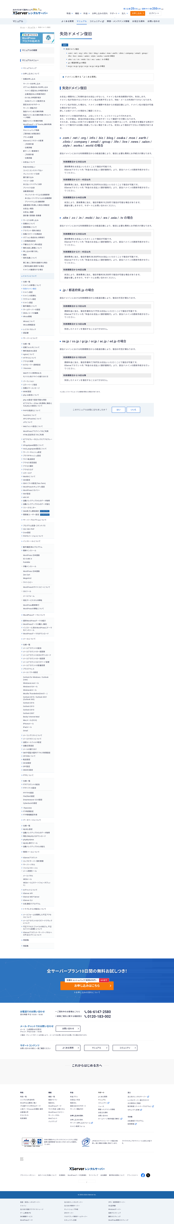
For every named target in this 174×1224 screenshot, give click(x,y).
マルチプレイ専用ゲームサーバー (75, 1216)
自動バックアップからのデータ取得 (36, 501)
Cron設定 (27, 533)
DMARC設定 (28, 770)
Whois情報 (27, 317)
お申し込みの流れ (100, 13)
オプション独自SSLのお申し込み (35, 87)
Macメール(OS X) (30, 720)
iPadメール (27, 727)
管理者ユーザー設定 (36, 515)
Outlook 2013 (28, 706)
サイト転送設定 (29, 459)
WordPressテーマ (26, 1220)
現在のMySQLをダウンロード (34, 836)
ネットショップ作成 (71, 1209)
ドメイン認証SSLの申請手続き (36, 91)
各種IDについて (29, 224)
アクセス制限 (28, 361)
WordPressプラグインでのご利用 (36, 431)
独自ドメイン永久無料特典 (33, 111)
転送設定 (26, 760)
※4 (162, 9)
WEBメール (27, 879)
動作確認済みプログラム (32, 547)
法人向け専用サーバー (72, 1206)
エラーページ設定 (30, 385)
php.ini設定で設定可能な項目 (35, 400)
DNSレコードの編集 (30, 313)
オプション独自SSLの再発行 (34, 237)
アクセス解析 (28, 466)
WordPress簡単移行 (31, 605)
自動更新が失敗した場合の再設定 (36, 205)
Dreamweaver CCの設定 (32, 800)
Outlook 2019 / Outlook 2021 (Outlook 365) (35, 698)
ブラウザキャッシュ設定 (32, 456)
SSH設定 (26, 480)
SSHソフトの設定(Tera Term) (34, 483)
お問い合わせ (154, 21)
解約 (25, 255)
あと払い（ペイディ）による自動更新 (38, 198)
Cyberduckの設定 (30, 803)
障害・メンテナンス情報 (118, 21)
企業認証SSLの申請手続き (35, 94)
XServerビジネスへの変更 (33, 141)
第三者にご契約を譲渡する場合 (35, 263)
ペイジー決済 (28, 181)
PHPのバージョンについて (33, 536)
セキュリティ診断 (70, 1220)
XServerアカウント (30, 858)
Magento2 (27, 578)
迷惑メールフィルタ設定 (32, 742)
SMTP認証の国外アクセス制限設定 (36, 753)
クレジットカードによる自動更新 (37, 195)
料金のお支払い (29, 167)
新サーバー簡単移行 (31, 151)
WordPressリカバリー (31, 490)
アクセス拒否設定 (30, 463)
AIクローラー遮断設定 (32, 365)
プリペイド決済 (29, 188)
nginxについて (28, 354)
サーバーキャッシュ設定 (32, 452)
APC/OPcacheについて (32, 419)
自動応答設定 (28, 746)
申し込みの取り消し (30, 251)
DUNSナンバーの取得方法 (35, 101)
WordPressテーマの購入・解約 (35, 624)
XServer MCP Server (31, 897)
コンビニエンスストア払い (33, 170)
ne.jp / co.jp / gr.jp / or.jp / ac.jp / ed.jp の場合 (86, 66)
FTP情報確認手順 (30, 815)
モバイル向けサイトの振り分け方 (35, 377)
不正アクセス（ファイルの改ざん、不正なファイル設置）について (37, 928)
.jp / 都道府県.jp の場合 (77, 63)
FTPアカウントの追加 (31, 784)
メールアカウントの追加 (32, 648)
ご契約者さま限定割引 (31, 134)
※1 (41, 10)
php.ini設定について (31, 395)
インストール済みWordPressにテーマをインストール (37, 629)
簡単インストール (29, 551)
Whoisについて (29, 321)
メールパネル (28, 876)
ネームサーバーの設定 (31, 310)
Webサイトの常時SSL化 (32, 373)
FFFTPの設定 (28, 793)
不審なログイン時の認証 (32, 244)
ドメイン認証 (28, 303)
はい (118, 410)
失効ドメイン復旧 (29, 289)
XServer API (28, 893)
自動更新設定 (28, 191)
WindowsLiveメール (31, 683)
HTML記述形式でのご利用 (33, 435)
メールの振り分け (30, 749)
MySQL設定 (28, 829)
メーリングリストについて (32, 735)
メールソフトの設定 (30, 672)
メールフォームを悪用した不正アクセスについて (37, 916)
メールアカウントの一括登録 (34, 652)
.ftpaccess (27, 808)
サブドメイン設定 (29, 299)
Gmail (25, 731)
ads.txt (26, 497)
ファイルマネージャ (30, 868)
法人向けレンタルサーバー (73, 1202)
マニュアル (82, 21)
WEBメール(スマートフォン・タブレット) (36, 884)
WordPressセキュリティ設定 (34, 487)
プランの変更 (28, 137)
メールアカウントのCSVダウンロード (37, 655)
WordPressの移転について (33, 609)
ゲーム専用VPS (25, 1213)
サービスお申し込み (30, 220)
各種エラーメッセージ (31, 388)
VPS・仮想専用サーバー (116, 1202)
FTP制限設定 (28, 811)
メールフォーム (28, 596)
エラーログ (27, 473)
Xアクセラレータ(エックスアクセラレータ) (37, 440)
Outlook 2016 (28, 703)
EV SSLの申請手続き (33, 98)
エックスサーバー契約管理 (33, 861)
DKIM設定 (27, 763)
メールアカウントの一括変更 (34, 659)
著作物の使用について (117, 1175)
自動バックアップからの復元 (34, 847)
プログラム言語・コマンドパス (34, 526)
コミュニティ (96, 21)
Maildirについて (29, 476)
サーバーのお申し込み (31, 84)
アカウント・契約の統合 (32, 231)
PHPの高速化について (31, 411)
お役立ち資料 (138, 21)
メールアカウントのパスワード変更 (36, 662)
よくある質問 (67, 21)
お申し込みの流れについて (88, 992)
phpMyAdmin (28, 840)
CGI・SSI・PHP (28, 529)
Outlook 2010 (28, 710)
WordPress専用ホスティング (118, 1220)
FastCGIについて (30, 415)
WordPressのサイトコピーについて (36, 587)
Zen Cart (26, 575)
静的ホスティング (114, 1216)
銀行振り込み (28, 177)
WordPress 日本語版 (31, 555)
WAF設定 (26, 494)
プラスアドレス (28, 669)
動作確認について (30, 306)
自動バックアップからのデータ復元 (36, 504)
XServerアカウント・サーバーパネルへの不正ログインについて (37, 933)
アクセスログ (28, 470)
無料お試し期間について (32, 248)
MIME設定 (27, 392)
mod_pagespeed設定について (35, 449)
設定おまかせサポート (31, 105)
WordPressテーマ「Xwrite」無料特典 (37, 125)
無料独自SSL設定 (30, 351)
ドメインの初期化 (29, 296)
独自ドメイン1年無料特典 (33, 121)
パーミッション (28, 381)
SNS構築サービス (26, 1216)
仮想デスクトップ (114, 1213)
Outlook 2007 (28, 713)
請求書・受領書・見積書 (32, 216)
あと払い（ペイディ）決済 (32, 184)
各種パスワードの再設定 (32, 234)
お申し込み (137, 13)
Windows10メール (30, 687)
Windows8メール (30, 690)
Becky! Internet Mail (31, 717)
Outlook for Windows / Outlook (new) (36, 678)
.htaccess (27, 368)
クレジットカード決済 (31, 174)
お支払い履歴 (28, 212)
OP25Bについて (29, 756)
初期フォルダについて (31, 347)
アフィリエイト (132, 1175)
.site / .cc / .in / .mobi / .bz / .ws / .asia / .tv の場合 (88, 59)
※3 (139, 9)
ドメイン (23, 1206)
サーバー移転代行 (30, 108)
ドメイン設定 (28, 292)
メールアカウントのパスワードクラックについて (37, 922)
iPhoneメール (28, 724)
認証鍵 (25, 333)
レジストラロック (29, 329)
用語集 (25, 946)
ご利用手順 (29, 144)
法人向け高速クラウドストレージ (31, 1209)
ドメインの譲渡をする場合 (33, 270)
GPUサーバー (69, 1213)
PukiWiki (26, 562)
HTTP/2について (29, 358)
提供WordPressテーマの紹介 (34, 621)
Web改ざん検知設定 (36, 511)
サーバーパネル (29, 865)
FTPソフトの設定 (29, 788)
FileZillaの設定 (29, 796)
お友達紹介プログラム (31, 904)
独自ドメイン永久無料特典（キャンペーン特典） (37, 116)
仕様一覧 (26, 282)
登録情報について (30, 227)
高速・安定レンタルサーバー (30, 1202)
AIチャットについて (30, 890)
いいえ (133, 410)
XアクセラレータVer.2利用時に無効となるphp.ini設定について (37, 404)
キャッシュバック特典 (31, 130)
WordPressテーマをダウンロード (36, 634)
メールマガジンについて (32, 739)
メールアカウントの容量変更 (34, 665)
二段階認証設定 (29, 241)
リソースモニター (29, 508)
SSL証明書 (112, 1206)
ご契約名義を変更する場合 (33, 266)
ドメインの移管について (32, 285)
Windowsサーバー (114, 1209)
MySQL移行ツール (30, 843)
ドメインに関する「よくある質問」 (81, 77)
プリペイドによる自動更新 (35, 202)
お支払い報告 (28, 209)
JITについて (27, 422)
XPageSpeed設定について (33, 445)
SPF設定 (26, 766)
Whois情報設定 (29, 325)
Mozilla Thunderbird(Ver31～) (35, 694)
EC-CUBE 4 (27, 559)
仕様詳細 (28, 148)
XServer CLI (28, 900)
